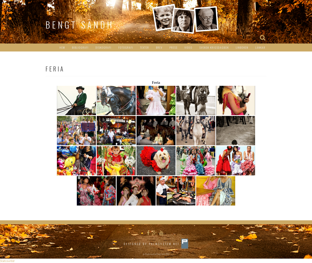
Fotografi (125, 47)
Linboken (242, 47)
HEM (62, 47)
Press (173, 47)
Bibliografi (80, 47)
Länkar (260, 47)
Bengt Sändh (80, 24)
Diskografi (103, 47)
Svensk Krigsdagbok (214, 47)
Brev (159, 47)
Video (188, 47)
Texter (144, 47)
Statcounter (7, 261)
